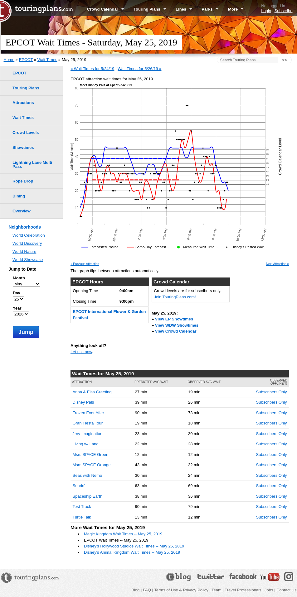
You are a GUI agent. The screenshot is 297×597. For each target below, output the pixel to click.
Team (217, 590)
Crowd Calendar (105, 9)
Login (266, 10)
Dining (18, 196)
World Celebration (28, 235)
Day (16, 293)
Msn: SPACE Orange (92, 464)
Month (19, 278)
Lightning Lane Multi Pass (32, 164)
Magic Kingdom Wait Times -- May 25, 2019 (123, 534)
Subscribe (284, 10)
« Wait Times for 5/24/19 (92, 68)
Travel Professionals (243, 590)
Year (17, 308)
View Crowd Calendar (176, 331)
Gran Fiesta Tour (88, 423)
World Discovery (27, 243)
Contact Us (286, 590)
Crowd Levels (25, 132)
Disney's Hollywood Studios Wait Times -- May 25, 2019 (134, 546)
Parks (210, 9)
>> (284, 60)
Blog (135, 590)
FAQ (147, 590)
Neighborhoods (25, 227)
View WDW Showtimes (176, 325)
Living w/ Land (86, 444)
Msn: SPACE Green (91, 454)
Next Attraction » (277, 264)
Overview (21, 211)
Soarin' (79, 485)
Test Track (82, 506)
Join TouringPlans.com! (175, 297)
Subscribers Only (271, 392)
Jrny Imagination (87, 433)
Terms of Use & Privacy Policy (181, 590)
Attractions (23, 102)
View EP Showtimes (174, 319)
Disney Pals (83, 402)
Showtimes (23, 147)
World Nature (24, 251)
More (235, 9)
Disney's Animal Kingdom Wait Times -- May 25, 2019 (132, 552)
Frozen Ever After (88, 412)
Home (9, 59)
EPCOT (26, 59)
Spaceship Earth (87, 496)
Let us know (81, 351)
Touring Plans (150, 9)
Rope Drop (22, 181)
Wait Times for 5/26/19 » (139, 68)
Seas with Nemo (87, 475)
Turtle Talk (82, 517)
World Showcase (27, 259)
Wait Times (47, 59)
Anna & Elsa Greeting (92, 392)
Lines (184, 9)
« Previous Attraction (85, 264)
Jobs (269, 590)
